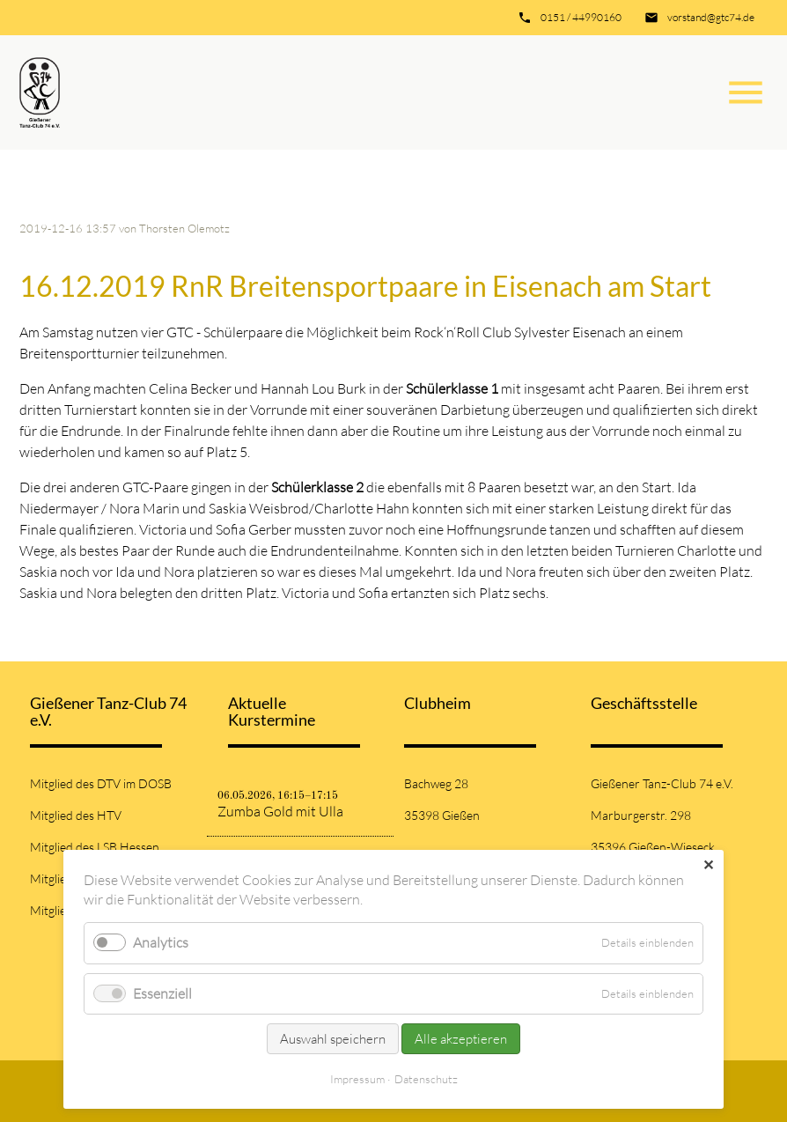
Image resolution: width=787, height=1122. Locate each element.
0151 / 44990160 (581, 17)
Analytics (160, 942)
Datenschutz (426, 1079)
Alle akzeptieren (461, 1038)
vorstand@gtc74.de (710, 17)
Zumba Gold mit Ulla (280, 811)
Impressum (357, 1079)
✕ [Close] (708, 865)
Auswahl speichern (333, 1038)
